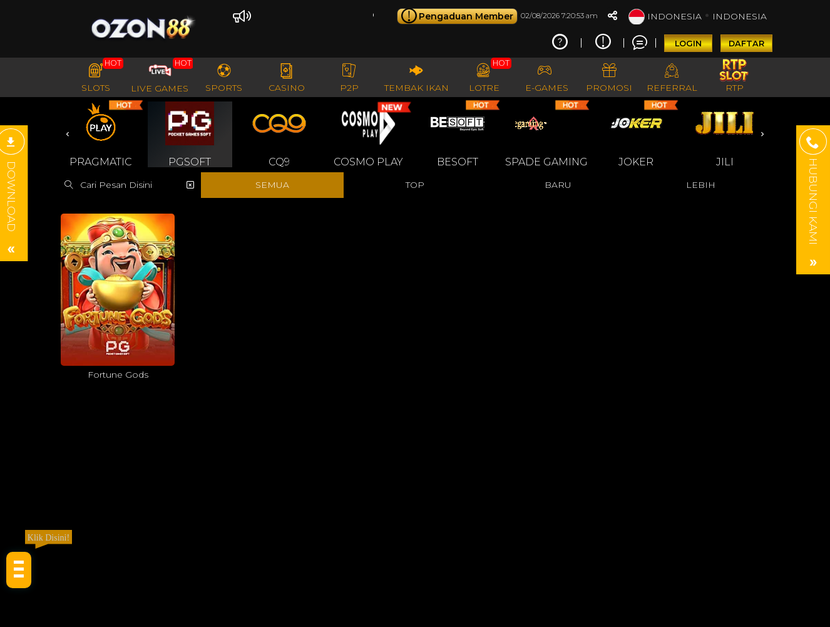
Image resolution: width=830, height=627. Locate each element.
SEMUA (272, 184)
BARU (558, 184)
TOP (415, 184)
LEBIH (700, 184)
